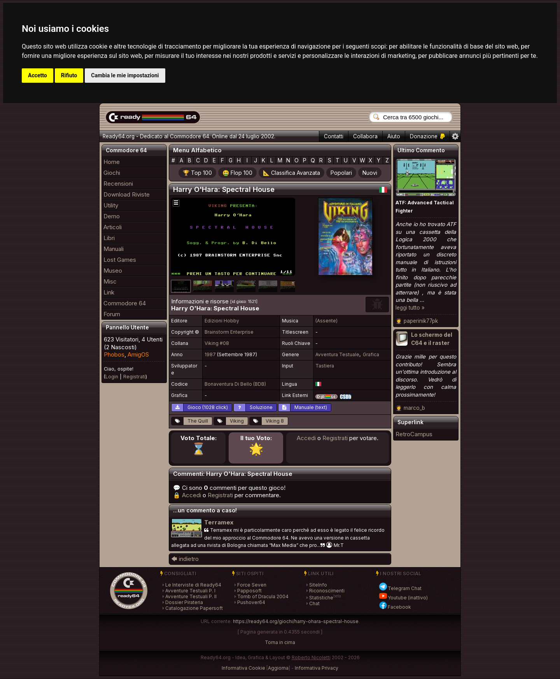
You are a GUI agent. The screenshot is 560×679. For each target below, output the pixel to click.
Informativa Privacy (316, 668)
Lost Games (119, 259)
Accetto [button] (37, 75)
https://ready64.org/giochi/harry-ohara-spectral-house (296, 621)
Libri (109, 238)
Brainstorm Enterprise (229, 332)
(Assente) (326, 321)
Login (111, 377)
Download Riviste (126, 194)
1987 (210, 354)
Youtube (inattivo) (403, 598)
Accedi (306, 438)
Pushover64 (251, 602)
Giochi (111, 172)
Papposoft (249, 591)
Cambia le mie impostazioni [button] (125, 75)
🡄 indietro (185, 558)
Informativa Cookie (243, 668)
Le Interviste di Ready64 (193, 585)
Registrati (134, 377)
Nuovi (369, 172)
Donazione (427, 136)
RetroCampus (414, 434)
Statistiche (321, 598)
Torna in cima (280, 642)
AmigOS (138, 354)
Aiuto (393, 136)
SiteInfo (318, 585)
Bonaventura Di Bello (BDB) (235, 384)
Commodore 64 (124, 303)
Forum (111, 314)
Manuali (113, 248)
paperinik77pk (421, 321)
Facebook (394, 607)
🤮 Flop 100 (237, 172)
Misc (110, 281)
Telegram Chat (400, 588)
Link (108, 292)
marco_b (414, 408)
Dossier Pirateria (184, 602)
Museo (112, 270)
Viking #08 (217, 343)
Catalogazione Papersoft (194, 608)
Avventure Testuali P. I (190, 591)
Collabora (365, 136)
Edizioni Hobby (222, 321)
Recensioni (118, 183)
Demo (111, 216)
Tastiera (324, 366)
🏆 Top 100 (197, 172)
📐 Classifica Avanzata (291, 172)
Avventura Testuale (337, 354)
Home (111, 161)
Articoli (112, 227)
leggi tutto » (410, 308)
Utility (110, 205)
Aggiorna (278, 668)
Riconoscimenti (327, 591)
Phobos (114, 354)
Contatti (333, 136)
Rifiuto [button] (69, 75)
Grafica (371, 354)
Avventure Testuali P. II (191, 596)
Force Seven (251, 585)
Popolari (341, 172)
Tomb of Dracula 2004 (263, 596)
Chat (314, 603)
